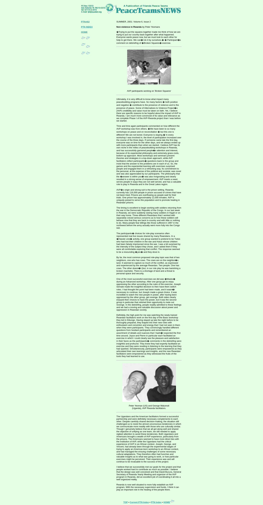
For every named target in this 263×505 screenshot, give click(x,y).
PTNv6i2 (85, 21)
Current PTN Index (139, 502)
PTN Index (156, 502)
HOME (84, 32)
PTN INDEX (87, 27)
